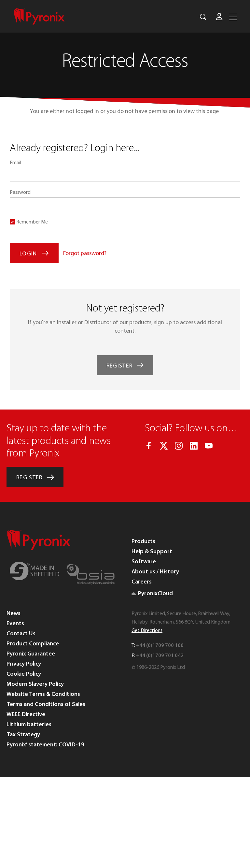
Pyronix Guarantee (31, 654)
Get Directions (147, 630)
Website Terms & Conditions (43, 694)
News (14, 614)
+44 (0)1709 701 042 (160, 655)
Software (144, 562)
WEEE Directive (26, 715)
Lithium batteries (29, 725)
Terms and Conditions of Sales (46, 704)
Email (15, 162)
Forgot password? (84, 254)
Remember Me (32, 222)
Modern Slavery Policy (35, 684)
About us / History (155, 572)
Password (20, 192)
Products (143, 542)
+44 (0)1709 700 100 (160, 645)
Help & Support (152, 552)
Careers (142, 582)
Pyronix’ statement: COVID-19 (45, 745)
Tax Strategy (23, 735)
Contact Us (21, 634)
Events (15, 624)
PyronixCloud (152, 594)
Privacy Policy (24, 664)
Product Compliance (33, 644)
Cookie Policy (24, 674)
